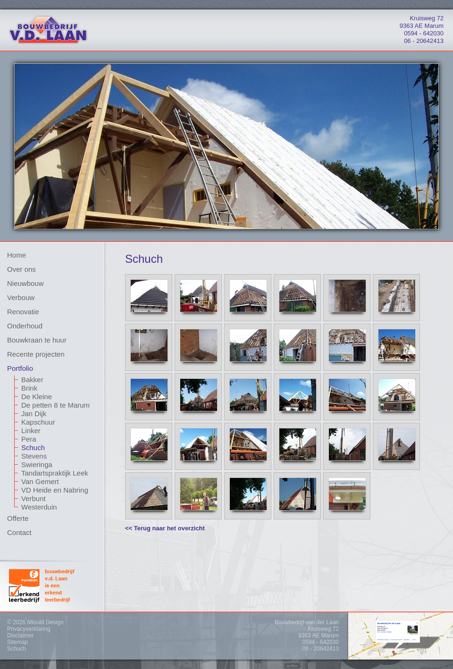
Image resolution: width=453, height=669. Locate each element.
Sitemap (17, 642)
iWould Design (45, 622)
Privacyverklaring (28, 629)
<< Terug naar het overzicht (165, 528)
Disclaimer (20, 635)
